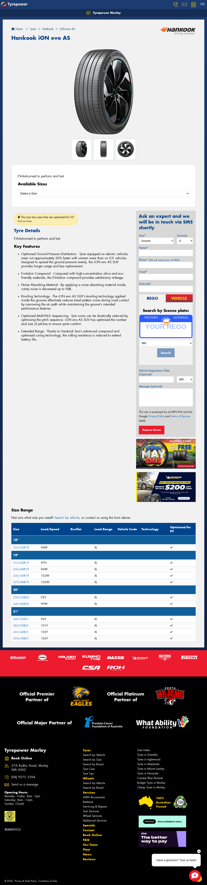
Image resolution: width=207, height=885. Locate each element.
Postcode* (145, 284)
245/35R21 (21, 619)
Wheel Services (92, 816)
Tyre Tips (88, 773)
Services (89, 792)
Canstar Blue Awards (150, 778)
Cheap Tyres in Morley (151, 787)
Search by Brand (93, 764)
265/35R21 (21, 625)
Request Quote (151, 429)
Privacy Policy (156, 416)
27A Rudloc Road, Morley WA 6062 (29, 768)
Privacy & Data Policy (26, 880)
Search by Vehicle (94, 755)
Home (17, 29)
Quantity (182, 236)
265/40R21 (21, 632)
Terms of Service (180, 416)
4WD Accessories (94, 797)
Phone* (159, 260)
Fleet (86, 849)
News (87, 854)
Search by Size (92, 759)
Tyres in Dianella (147, 755)
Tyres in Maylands (148, 764)
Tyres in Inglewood (148, 759)
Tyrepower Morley (103, 13)
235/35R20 (21, 597)
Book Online (92, 835)
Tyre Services (91, 811)
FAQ (86, 840)
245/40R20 (21, 604)
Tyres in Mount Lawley (150, 769)
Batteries (88, 802)
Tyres (87, 750)
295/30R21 (21, 638)
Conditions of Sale (47, 880)
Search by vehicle (66, 518)
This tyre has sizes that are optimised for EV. (46, 219)
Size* (142, 236)
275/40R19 (21, 582)
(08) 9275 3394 (23, 777)
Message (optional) (150, 386)
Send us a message (24, 784)
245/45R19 (21, 576)
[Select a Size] (103, 193)
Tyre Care (89, 769)
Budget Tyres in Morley (151, 783)
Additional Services (95, 820)
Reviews (89, 859)
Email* (143, 272)
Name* (143, 248)
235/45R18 (21, 547)
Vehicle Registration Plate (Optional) (154, 372)
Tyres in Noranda (147, 773)
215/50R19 (21, 563)
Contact (88, 830)
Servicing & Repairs (95, 806)
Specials (89, 825)
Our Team (90, 845)
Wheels (88, 778)
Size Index (143, 750)
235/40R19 (21, 569)
